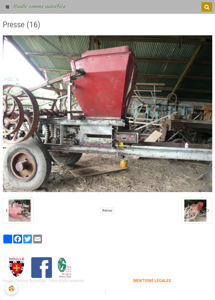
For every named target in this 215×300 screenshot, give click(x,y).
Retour (107, 211)
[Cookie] (12, 288)
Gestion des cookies (124, 292)
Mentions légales (88, 292)
